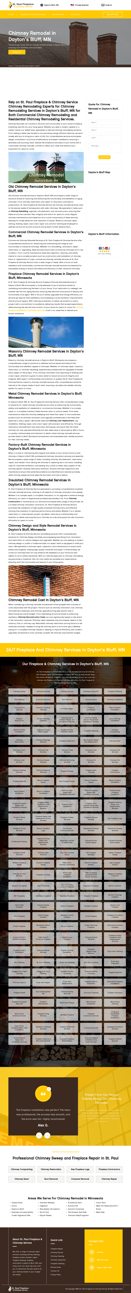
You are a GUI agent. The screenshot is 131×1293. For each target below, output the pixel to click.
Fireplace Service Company (67, 972)
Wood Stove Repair (67, 1003)
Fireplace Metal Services (19, 818)
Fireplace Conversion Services (91, 1015)
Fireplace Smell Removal (19, 854)
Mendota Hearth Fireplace (67, 916)
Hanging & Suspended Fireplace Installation (115, 1015)
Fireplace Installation (91, 709)
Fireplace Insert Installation (19, 951)
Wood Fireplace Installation (115, 781)
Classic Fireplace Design (115, 854)
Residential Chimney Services (91, 829)
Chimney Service (67, 691)
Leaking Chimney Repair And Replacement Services (43, 842)
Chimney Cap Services (43, 751)
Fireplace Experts (115, 972)
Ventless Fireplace (67, 1015)
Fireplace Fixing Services (43, 1015)
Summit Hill (73, 1206)
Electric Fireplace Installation (43, 792)
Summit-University (76, 1209)
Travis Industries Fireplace (91, 926)
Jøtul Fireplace (19, 916)
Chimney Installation (115, 699)
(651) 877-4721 (112, 14)
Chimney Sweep (19, 691)
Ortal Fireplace (91, 916)
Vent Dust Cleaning (91, 962)
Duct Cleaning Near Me (43, 993)
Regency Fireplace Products (115, 875)
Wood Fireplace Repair (43, 781)
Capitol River (17, 1203)
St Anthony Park (75, 1203)
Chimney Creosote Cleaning (43, 709)
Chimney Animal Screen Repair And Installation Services (91, 720)
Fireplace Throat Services (19, 829)
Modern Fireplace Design (19, 864)
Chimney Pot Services (91, 761)
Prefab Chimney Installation (67, 951)
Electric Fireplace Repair (91, 781)
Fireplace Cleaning (115, 691)
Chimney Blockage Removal (43, 741)
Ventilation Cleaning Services (43, 1028)
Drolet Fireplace (19, 926)
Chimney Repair (91, 699)
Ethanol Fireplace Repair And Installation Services (91, 792)
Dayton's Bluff (18, 1209)
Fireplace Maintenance (43, 1003)
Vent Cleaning (19, 962)
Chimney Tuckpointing (115, 731)
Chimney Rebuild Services (43, 951)
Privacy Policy (56, 1275)
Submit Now (104, 157)
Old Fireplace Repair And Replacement (91, 741)
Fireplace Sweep (67, 771)
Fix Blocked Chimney (19, 842)
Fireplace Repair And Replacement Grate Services (43, 818)
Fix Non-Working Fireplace (43, 720)
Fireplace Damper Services (91, 818)
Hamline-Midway (47, 1203)
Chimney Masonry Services (43, 771)
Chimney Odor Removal (43, 854)
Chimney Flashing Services (19, 771)
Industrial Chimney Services (115, 829)
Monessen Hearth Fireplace (43, 926)
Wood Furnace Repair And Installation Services (67, 792)
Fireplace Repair (67, 709)
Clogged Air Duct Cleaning (43, 972)
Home (11, 14)
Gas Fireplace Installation (19, 792)
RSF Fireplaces (19, 896)
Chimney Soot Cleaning (19, 709)
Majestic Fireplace (91, 896)
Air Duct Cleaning (43, 962)
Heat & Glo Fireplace (19, 906)
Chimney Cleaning (43, 691)
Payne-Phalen (46, 1215)
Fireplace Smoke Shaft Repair (43, 731)
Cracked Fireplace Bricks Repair (67, 1040)
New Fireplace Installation (115, 709)
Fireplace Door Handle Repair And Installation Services (91, 805)
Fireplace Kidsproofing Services (91, 951)
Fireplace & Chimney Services (33, 14)
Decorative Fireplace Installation (115, 982)
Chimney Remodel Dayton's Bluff (27, 66)
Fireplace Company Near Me (19, 1003)
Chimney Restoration (19, 741)
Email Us (107, 5)
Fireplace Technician (114, 993)
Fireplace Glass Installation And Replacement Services (43, 805)
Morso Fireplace (67, 926)
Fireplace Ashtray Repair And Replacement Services (115, 805)
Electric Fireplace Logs (43, 829)
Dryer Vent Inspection (115, 962)
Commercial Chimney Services (67, 829)
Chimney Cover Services (91, 751)
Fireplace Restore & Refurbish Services (43, 1040)
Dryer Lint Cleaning (67, 962)
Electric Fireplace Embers (91, 864)
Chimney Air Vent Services (19, 875)
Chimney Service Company (91, 972)
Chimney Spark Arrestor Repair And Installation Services (67, 720)
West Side (100, 1212)
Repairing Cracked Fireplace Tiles (67, 841)
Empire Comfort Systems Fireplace (19, 938)
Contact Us (75, 14)
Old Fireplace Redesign (91, 854)
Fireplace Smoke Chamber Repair (67, 731)
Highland (43, 1206)
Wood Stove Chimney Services (19, 1015)
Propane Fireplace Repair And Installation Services (19, 805)
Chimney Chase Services (67, 751)
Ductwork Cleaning (91, 993)
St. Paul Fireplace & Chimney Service (93, 1289)
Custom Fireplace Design (43, 864)
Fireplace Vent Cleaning (91, 771)
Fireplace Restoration (19, 720)
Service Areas (58, 14)
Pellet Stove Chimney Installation (67, 864)
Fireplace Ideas (19, 993)
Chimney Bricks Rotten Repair (91, 841)
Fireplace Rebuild (19, 781)
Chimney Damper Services (43, 761)
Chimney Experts (19, 982)
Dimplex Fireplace (91, 906)
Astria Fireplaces (115, 886)
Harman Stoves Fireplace (43, 906)
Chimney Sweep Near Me (67, 993)
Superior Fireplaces (19, 886)
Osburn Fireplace (67, 906)
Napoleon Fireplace (67, 896)
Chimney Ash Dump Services (67, 761)
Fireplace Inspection (67, 741)
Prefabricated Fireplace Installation (115, 792)
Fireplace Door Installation (67, 805)
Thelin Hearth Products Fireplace (43, 938)
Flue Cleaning (19, 699)
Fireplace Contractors (115, 771)
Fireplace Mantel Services (115, 1040)
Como (14, 1206)
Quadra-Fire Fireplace (115, 906)
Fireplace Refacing (91, 731)
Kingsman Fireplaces (91, 886)
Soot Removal (67, 699)
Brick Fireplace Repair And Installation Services (19, 1040)
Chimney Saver (115, 741)
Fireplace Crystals (43, 875)
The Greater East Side (77, 1212)
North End (44, 1212)
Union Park (101, 1203)
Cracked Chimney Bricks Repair (115, 841)
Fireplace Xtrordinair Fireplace (115, 916)
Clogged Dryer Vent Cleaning (19, 972)
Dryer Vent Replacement (67, 982)
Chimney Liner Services (19, 761)
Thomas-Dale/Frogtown (78, 1215)
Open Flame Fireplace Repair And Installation (19, 1028)
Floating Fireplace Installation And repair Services (91, 1040)
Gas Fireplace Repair (67, 781)
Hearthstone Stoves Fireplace (115, 926)
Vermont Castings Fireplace (115, 896)
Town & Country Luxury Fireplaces (67, 886)
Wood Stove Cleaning (115, 1003)
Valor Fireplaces (43, 886)
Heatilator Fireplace (43, 896)
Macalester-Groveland (49, 1209)
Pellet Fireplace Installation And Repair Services (91, 875)
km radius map (104, 200)
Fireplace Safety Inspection (91, 982)
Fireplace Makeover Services (67, 1028)
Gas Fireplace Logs (115, 818)
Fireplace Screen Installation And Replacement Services (115, 938)
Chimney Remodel (91, 1028)
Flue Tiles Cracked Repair (67, 854)
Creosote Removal (43, 699)
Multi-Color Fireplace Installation (67, 875)
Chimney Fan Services (115, 761)
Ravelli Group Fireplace (67, 938)
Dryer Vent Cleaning (115, 951)
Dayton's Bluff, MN (104, 1267)
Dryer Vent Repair (43, 982)
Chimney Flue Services (115, 751)
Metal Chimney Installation (19, 731)
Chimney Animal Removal (91, 938)
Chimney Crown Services (19, 751)
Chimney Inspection (91, 691)
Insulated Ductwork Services (115, 1028)
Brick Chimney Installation (115, 720)
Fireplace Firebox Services (67, 818)
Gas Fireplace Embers (115, 864)
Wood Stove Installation (91, 1003)
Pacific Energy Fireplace (43, 916)
